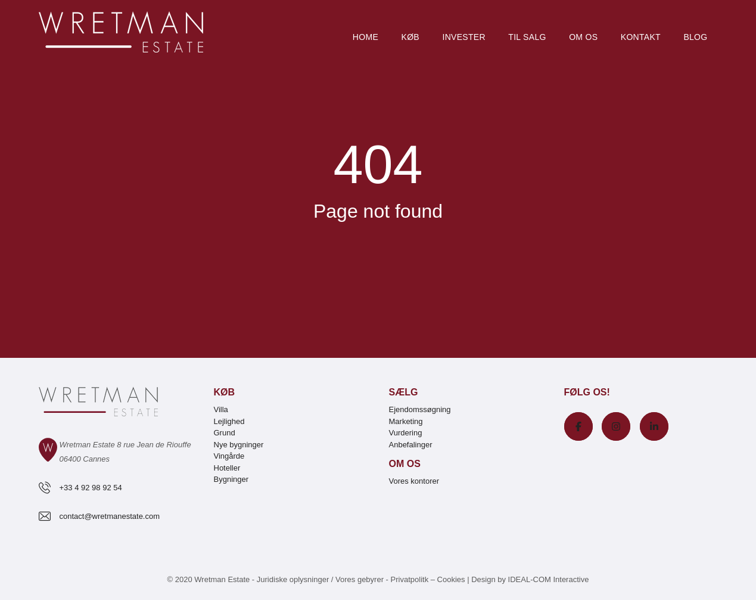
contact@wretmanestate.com (110, 516)
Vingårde (229, 455)
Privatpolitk (410, 579)
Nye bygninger (239, 444)
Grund (224, 432)
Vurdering (405, 432)
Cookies (451, 579)
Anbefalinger (411, 444)
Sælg (403, 392)
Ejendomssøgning (420, 409)
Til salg (527, 37)
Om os (583, 37)
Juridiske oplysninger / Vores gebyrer (320, 579)
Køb (410, 37)
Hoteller (227, 467)
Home (365, 37)
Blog (695, 37)
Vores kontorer (414, 481)
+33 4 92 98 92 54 (91, 487)
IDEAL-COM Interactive (548, 579)
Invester (463, 37)
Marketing (406, 421)
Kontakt (641, 37)
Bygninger (231, 479)
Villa (221, 409)
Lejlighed (229, 421)
